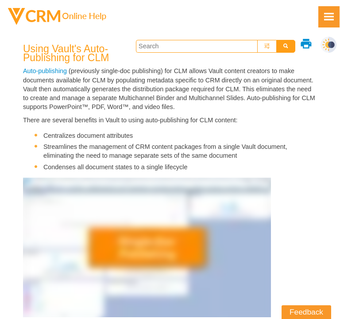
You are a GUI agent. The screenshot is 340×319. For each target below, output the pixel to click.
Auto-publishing (45, 70)
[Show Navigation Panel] (329, 16)
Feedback (306, 311)
